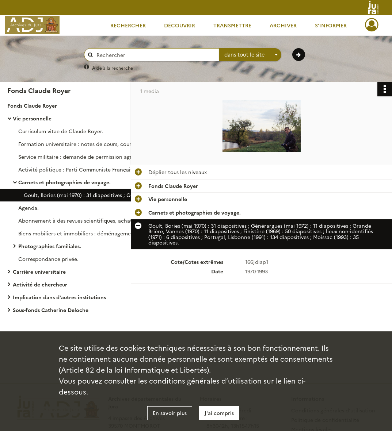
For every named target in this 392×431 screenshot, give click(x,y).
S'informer (331, 25)
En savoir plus (170, 412)
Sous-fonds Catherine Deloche (50, 309)
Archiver (283, 25)
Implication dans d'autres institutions (59, 297)
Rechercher (128, 25)
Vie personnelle (32, 118)
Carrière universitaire (39, 271)
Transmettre (232, 25)
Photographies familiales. (49, 246)
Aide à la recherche (112, 68)
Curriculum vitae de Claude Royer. (60, 131)
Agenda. (28, 207)
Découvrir (179, 25)
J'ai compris (219, 412)
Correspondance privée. (48, 258)
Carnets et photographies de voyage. (64, 182)
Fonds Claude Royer (32, 105)
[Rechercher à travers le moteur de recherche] (155, 55)
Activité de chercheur (40, 284)
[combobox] (250, 54)
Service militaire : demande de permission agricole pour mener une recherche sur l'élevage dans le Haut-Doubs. (91, 156)
